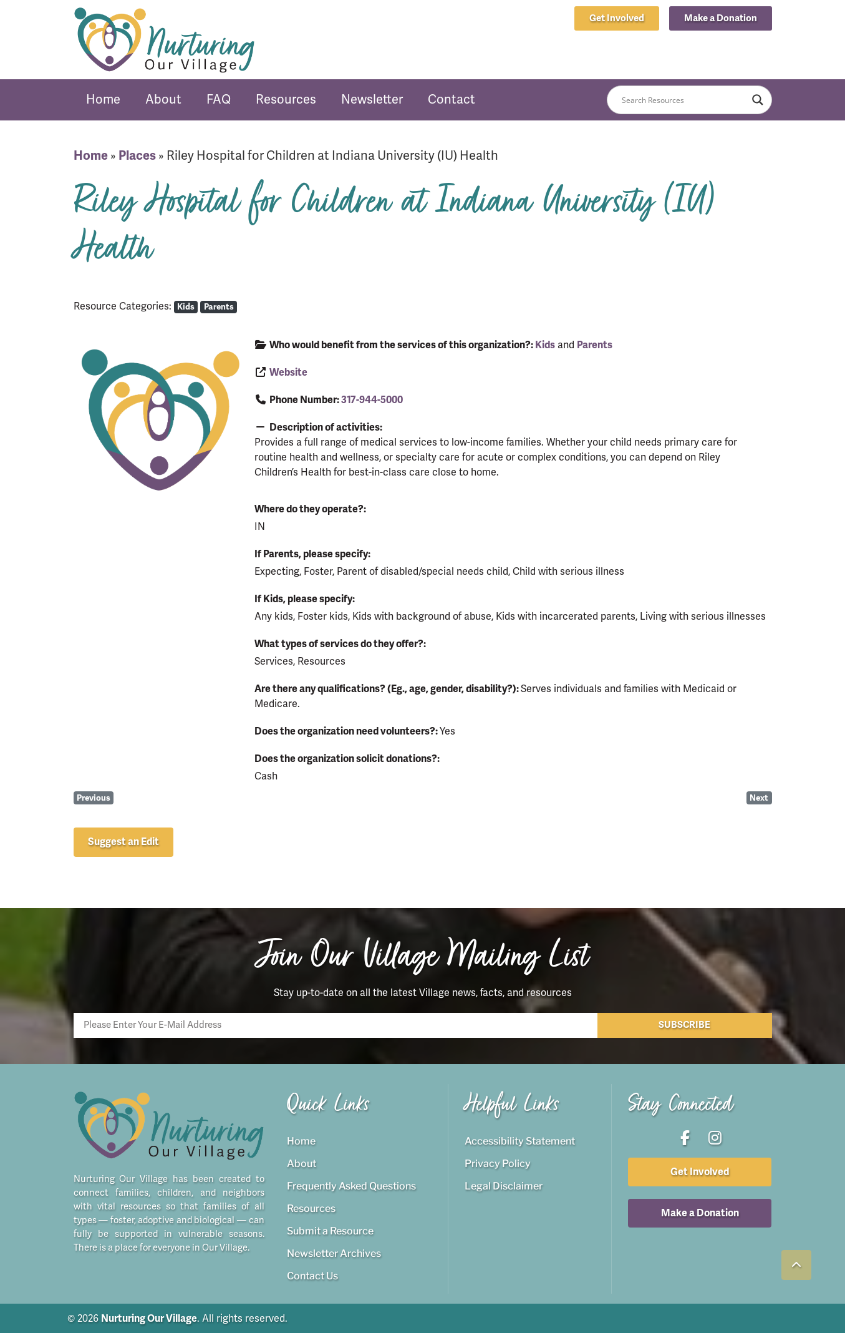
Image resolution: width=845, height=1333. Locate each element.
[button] (720, 18)
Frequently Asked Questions (351, 1185)
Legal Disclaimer (504, 1185)
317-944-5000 (372, 400)
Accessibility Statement (520, 1140)
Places (137, 156)
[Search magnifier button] (757, 100)
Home (103, 99)
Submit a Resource (330, 1230)
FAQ (218, 99)
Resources (286, 99)
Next (759, 798)
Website (288, 372)
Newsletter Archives (334, 1253)
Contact (451, 99)
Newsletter (372, 99)
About (163, 99)
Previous (93, 798)
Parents (219, 306)
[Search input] (684, 100)
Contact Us (312, 1275)
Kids (186, 306)
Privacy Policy (498, 1163)
